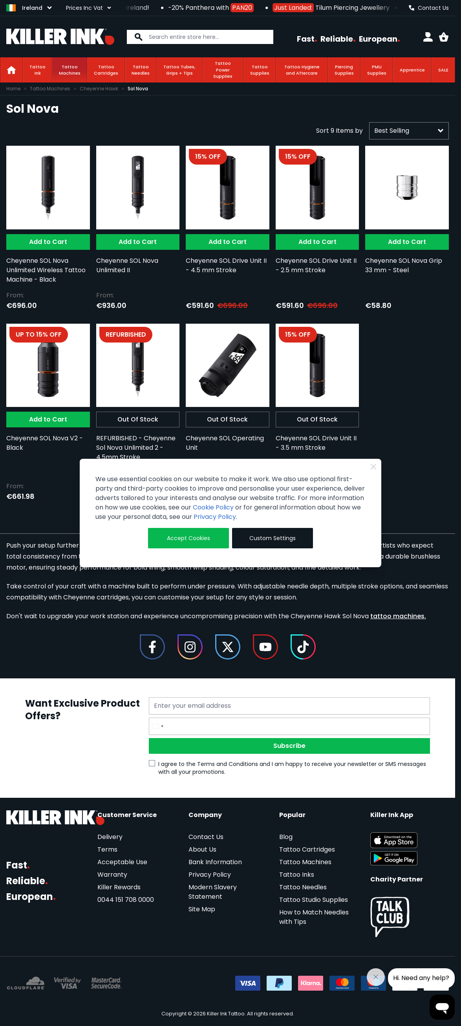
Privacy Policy (215, 516)
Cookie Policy (213, 507)
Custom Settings (272, 538)
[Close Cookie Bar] (373, 466)
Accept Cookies (188, 538)
